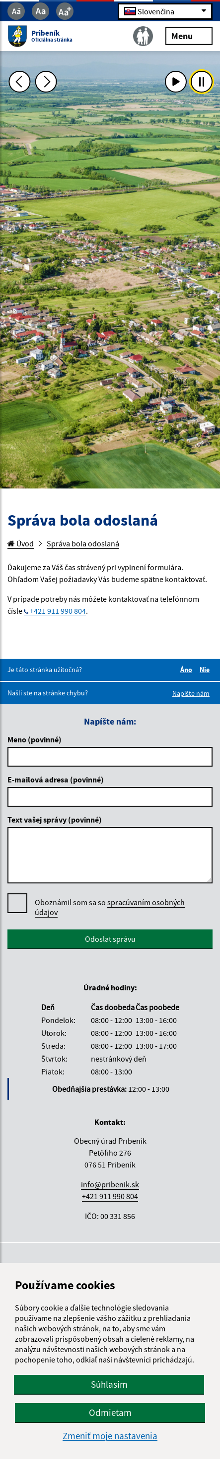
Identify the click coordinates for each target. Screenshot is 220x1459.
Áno (187, 669)
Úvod (20, 543)
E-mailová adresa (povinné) (55, 779)
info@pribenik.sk (110, 1184)
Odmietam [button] (110, 1412)
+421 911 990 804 (58, 611)
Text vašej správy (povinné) (54, 820)
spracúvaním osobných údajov (110, 907)
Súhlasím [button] (109, 1384)
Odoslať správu (110, 939)
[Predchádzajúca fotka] (20, 82)
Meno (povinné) (34, 739)
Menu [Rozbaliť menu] (189, 35)
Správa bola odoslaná (83, 543)
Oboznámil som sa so (110, 907)
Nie (206, 669)
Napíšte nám (191, 693)
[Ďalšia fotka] (46, 82)
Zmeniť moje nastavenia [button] (110, 1436)
